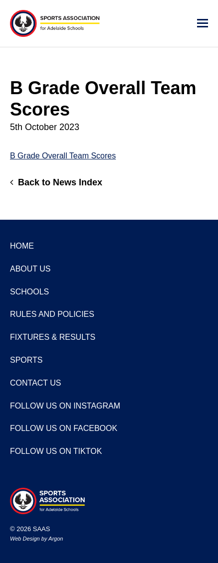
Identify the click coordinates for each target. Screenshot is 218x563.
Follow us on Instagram (65, 406)
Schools (29, 291)
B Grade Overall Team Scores (63, 155)
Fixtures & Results (52, 337)
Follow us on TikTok (56, 451)
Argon (55, 539)
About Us (30, 269)
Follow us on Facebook (63, 428)
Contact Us (35, 383)
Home (22, 246)
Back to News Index (56, 182)
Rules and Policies (52, 314)
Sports (26, 360)
